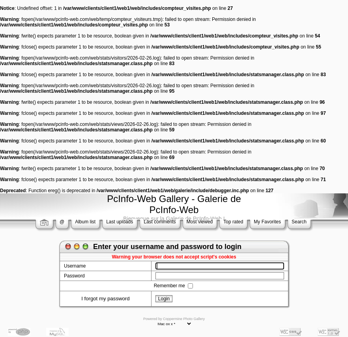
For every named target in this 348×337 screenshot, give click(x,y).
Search (299, 222)
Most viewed (200, 222)
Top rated (233, 222)
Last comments (160, 222)
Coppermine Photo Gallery (184, 319)
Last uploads (119, 222)
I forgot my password (105, 298)
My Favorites (267, 222)
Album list (85, 222)
